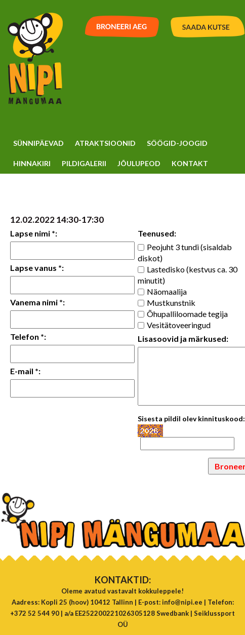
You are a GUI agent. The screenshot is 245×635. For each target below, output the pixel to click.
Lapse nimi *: (33, 233)
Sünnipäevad (38, 143)
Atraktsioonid (105, 143)
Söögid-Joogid (177, 143)
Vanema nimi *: (37, 302)
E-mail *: (25, 371)
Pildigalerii (84, 163)
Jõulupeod (138, 163)
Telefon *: (28, 336)
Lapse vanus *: (37, 267)
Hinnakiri (32, 163)
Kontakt (190, 163)
